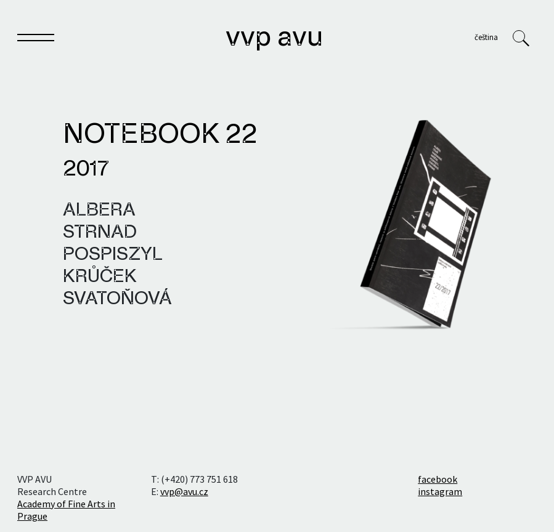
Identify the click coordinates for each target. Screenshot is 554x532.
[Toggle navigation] (35, 40)
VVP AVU (274, 38)
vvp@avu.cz (184, 491)
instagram (440, 491)
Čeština (486, 37)
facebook (437, 479)
